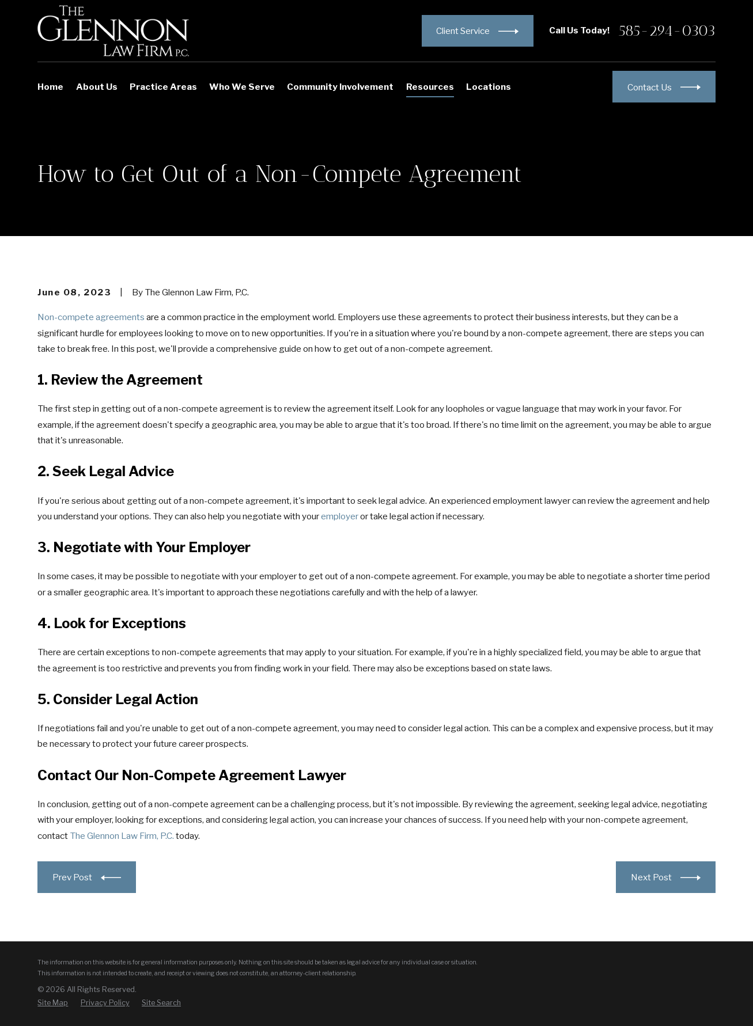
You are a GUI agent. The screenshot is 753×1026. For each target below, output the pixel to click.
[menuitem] (52, 1003)
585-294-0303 (667, 31)
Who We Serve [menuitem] (242, 86)
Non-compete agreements (91, 316)
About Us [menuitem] (97, 86)
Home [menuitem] (50, 86)
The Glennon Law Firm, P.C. (122, 835)
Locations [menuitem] (488, 86)
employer (339, 516)
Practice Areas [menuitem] (163, 86)
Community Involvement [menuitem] (340, 86)
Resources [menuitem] (430, 86)
